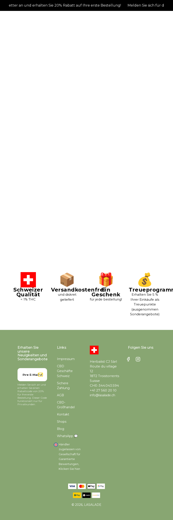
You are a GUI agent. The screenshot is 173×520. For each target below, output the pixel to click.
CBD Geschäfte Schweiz (65, 373)
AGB (60, 398)
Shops (61, 424)
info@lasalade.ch (102, 398)
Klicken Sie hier (69, 471)
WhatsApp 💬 (67, 438)
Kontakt (63, 417)
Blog (60, 431)
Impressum (66, 361)
